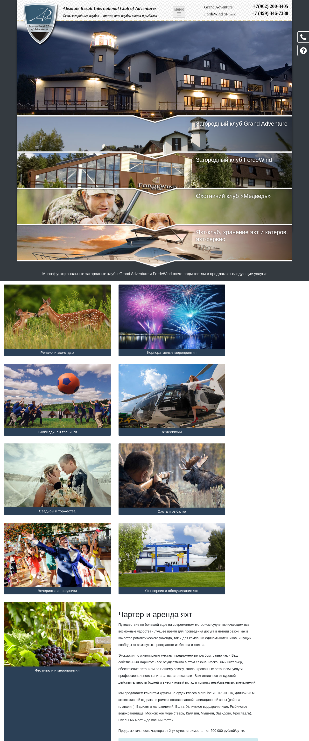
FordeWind (213, 14)
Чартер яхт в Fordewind (119, 659)
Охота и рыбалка (257, 418)
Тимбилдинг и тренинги (257, 346)
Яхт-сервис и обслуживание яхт (154, 491)
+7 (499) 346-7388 (270, 13)
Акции (43, 723)
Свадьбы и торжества (154, 418)
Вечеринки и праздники (51, 491)
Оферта (59, 723)
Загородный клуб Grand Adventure (245, 123)
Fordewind (95, 728)
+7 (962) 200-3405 (270, 703)
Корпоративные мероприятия (154, 346)
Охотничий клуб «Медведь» (236, 196)
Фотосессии (51, 418)
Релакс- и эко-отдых (51, 346)
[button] (37, 71)
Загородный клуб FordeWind (237, 159)
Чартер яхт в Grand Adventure (33, 659)
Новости (28, 723)
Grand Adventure (218, 7)
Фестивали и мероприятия (257, 491)
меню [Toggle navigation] (179, 11)
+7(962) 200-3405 (270, 6)
